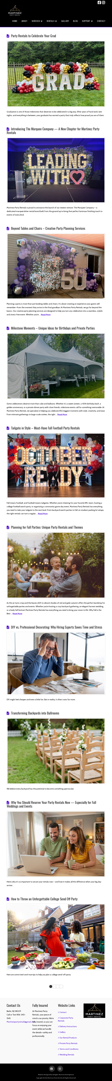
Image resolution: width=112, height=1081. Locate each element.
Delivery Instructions (67, 1026)
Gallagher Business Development (63, 1074)
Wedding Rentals (66, 1054)
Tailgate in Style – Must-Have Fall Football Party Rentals (45, 427)
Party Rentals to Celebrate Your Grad (33, 35)
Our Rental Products (67, 1038)
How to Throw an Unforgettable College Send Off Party (44, 898)
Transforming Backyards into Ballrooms (35, 712)
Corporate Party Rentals (65, 1019)
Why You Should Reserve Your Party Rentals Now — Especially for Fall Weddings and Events (51, 804)
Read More (46, 314)
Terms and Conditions (68, 1049)
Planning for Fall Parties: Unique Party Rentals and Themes (47, 527)
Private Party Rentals (67, 1043)
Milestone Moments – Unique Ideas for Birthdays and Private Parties (53, 328)
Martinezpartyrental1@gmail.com (21, 1022)
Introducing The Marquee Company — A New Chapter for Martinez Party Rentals (53, 130)
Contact (62, 1012)
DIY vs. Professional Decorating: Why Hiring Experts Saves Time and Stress (56, 627)
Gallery (62, 1032)
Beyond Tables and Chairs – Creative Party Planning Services (48, 228)
